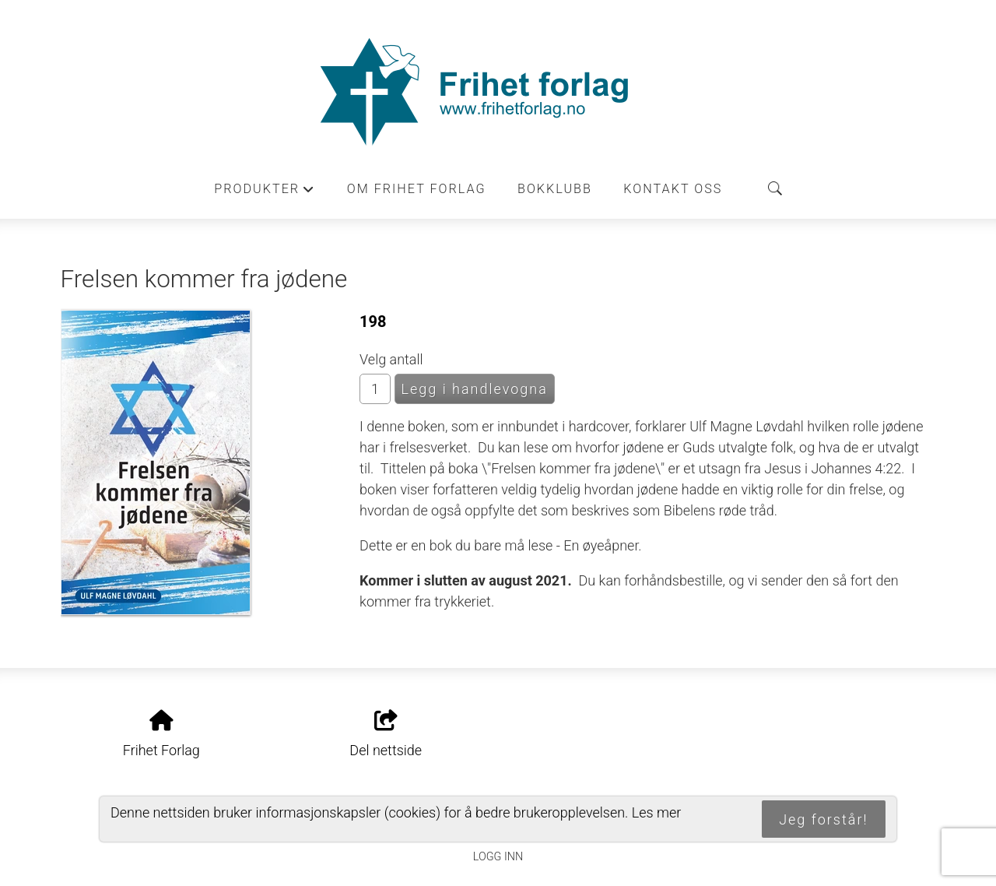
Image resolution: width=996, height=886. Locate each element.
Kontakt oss (672, 188)
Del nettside (385, 734)
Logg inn (498, 856)
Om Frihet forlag (416, 188)
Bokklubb (554, 188)
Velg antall (391, 359)
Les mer (657, 812)
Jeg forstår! (823, 819)
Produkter (264, 193)
